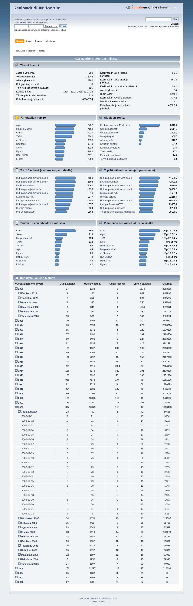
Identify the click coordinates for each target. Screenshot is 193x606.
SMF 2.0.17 (84, 598)
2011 (20, 384)
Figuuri (19, 151)
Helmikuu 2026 (29, 311)
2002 (20, 582)
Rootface (21, 144)
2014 (20, 371)
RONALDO (22, 155)
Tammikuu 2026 (30, 316)
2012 (20, 380)
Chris (19, 132)
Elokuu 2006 (28, 532)
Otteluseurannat (108, 129)
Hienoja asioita (24, 208)
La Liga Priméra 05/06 (27, 200)
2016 (20, 362)
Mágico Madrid (24, 129)
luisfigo (20, 264)
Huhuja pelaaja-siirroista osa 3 (32, 204)
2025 (20, 321)
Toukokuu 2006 (29, 546)
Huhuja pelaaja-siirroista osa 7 (32, 181)
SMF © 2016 (96, 598)
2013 (20, 375)
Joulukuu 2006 (29, 412)
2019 (20, 348)
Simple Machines (109, 598)
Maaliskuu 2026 (30, 307)
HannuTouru (22, 257)
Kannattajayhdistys (110, 147)
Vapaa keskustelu (109, 132)
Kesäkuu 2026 (29, 293)
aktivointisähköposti (29, 22)
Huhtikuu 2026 (29, 302)
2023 (20, 330)
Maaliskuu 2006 (30, 555)
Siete (18, 147)
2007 (20, 402)
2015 (20, 366)
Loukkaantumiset (25, 185)
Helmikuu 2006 (29, 559)
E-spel (19, 159)
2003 (20, 577)
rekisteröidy (60, 19)
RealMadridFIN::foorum (36, 8)
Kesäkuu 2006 (29, 541)
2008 (20, 398)
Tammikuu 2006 (30, 564)
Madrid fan (105, 260)
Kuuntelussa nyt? (25, 196)
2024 (20, 325)
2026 (20, 289)
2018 (20, 352)
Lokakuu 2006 (29, 523)
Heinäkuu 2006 (29, 536)
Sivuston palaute (108, 144)
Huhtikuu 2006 (29, 550)
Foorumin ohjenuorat (138, 26)
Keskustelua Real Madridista (115, 125)
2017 (20, 357)
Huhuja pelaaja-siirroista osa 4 (32, 178)
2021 (20, 339)
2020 (20, 343)
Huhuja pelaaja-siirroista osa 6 (32, 193)
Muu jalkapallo (107, 136)
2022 (20, 334)
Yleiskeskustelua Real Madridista (117, 212)
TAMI (19, 136)
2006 (20, 407)
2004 (20, 573)
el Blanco (21, 140)
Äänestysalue (107, 140)
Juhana (20, 245)
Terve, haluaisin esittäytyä (113, 159)
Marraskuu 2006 (30, 518)
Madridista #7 (107, 245)
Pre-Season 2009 (25, 212)
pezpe (173, 94)
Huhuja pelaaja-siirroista (28, 189)
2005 (20, 568)
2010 (20, 389)
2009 (20, 393)
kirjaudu (47, 19)
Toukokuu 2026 (29, 298)
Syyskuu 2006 (29, 527)
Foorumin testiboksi (110, 155)
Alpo (18, 125)
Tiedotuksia (106, 151)
